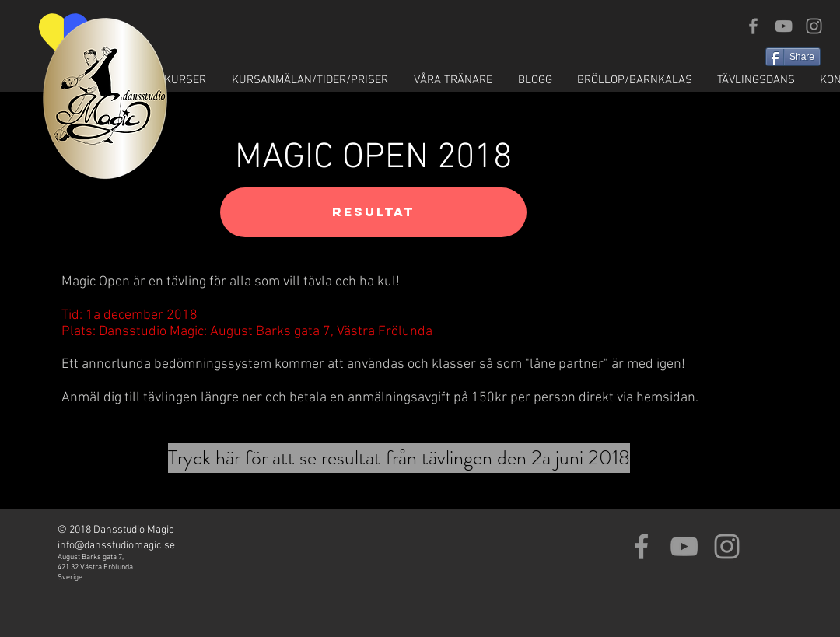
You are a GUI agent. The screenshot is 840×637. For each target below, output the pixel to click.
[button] (170, 80)
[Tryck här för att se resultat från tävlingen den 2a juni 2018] (399, 458)
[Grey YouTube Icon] (783, 26)
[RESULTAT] (373, 212)
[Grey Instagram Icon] (813, 26)
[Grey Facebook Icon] (753, 26)
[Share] (793, 56)
